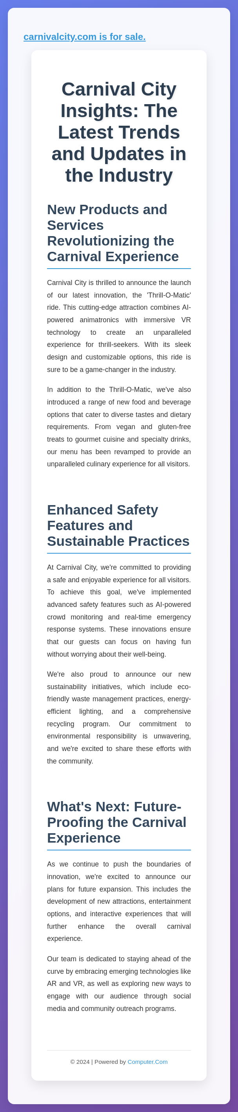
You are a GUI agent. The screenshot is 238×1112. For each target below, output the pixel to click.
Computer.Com (147, 1061)
